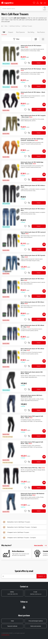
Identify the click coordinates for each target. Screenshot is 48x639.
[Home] (2, 26)
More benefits (40, 545)
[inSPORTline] (7, 3)
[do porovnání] (29, 63)
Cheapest (10, 32)
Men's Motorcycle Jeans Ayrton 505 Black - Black (32, 372)
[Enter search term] (21, 8)
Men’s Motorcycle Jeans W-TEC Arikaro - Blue (33, 209)
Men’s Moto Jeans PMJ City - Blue (33, 467)
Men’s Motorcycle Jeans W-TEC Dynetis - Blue (33, 256)
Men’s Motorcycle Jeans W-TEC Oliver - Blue (33, 279)
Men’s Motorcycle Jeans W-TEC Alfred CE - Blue (32, 326)
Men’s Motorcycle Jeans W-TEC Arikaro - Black (33, 186)
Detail (38, 63)
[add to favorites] (25, 63)
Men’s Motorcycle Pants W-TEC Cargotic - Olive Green (33, 116)
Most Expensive (20, 32)
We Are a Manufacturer (18, 551)
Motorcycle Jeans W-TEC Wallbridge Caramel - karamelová (32, 139)
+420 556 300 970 (12, 593)
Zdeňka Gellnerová (35, 593)
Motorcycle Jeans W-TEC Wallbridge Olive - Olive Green (32, 163)
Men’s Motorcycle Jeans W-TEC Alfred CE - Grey (32, 349)
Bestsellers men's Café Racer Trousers (16, 522)
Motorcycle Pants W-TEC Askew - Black (33, 93)
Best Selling (31, 32)
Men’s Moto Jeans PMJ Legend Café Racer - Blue (32, 442)
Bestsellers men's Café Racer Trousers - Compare (19, 527)
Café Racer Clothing (14, 26)
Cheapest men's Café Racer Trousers (15, 532)
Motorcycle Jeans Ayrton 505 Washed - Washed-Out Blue (33, 494)
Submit (41, 576)
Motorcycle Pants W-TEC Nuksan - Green (31, 46)
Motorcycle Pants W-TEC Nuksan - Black (33, 69)
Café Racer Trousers (27, 26)
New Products (41, 32)
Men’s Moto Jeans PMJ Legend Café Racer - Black (32, 417)
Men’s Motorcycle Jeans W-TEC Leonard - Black (33, 232)
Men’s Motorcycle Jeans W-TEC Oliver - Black (33, 302)
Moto (6, 26)
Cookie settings (5, 634)
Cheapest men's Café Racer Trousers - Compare (19, 537)
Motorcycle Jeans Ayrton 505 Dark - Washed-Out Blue (32, 396)
